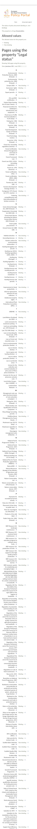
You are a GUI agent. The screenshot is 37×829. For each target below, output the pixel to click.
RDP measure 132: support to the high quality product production (11, 553)
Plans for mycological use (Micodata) (10, 510)
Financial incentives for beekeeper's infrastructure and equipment (10, 109)
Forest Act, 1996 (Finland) (12, 141)
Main (15, 22)
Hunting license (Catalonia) (12, 273)
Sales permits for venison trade (11, 739)
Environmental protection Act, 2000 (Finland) (11, 81)
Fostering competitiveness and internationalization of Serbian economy (10, 198)
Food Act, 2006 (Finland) (12, 126)
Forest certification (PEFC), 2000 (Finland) (11, 178)
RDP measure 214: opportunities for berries (11, 561)
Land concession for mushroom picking (10, 323)
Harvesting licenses (8, 238)
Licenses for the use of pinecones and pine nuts (10, 377)
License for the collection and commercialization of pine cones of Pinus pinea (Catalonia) (10, 368)
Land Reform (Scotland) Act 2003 (10, 318)
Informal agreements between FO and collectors (10, 293)
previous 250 (10, 66)
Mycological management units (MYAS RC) (11, 433)
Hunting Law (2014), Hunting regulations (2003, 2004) (11, 253)
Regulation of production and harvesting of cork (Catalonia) (9, 608)
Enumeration (20, 31)
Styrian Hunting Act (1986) (11, 807)
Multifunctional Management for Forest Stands (10, 418)
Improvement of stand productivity (10, 288)
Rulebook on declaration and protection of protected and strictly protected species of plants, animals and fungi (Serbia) (9, 689)
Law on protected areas (11, 362)
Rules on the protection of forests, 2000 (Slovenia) (10, 708)
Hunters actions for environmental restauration (11, 242)
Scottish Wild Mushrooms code (10, 756)
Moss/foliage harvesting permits (9, 413)
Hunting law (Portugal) (12, 258)
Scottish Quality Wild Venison (10, 752)
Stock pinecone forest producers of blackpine (10, 802)
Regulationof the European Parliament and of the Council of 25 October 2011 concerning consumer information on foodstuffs (9, 661)
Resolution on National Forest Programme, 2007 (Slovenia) (9, 680)
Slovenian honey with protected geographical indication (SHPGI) (10, 776)
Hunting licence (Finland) (12, 265)
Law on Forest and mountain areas (11, 340)
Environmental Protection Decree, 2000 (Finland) (9, 75)
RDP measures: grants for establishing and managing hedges (10, 567)
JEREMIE (11, 312)
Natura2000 (10, 466)
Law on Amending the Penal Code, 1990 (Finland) (10, 335)
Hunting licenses (9, 277)
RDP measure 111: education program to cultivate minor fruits (10, 541)
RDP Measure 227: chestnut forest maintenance (11, 534)
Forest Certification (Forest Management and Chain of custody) (10, 151)
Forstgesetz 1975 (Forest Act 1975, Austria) (9, 192)
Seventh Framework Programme (11, 771)
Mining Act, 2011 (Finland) (12, 402)
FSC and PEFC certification (12, 99)
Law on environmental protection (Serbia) (10, 344)
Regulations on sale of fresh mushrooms (10, 670)
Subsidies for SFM (9, 811)
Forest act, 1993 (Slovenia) (12, 168)
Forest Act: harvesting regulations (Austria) (9, 145)
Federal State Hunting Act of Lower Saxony (9, 103)
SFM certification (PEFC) (12, 735)
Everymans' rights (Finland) (11, 89)
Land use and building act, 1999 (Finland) (10, 327)
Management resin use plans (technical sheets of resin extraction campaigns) (10, 396)
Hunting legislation (8, 261)
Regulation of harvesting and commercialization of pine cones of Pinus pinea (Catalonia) (9, 601)
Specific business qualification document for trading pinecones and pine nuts (10, 783)
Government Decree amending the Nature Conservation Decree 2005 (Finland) (10, 218)
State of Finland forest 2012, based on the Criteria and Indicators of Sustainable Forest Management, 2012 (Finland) (9, 793)
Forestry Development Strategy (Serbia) (10, 188)
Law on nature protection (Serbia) (10, 357)
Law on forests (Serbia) (12, 349)
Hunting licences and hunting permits (10, 269)
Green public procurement (11, 224)
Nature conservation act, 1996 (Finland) (9, 484)
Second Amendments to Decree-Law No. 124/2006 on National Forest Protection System (9, 763)
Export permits (9, 92)
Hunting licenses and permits (10, 280)
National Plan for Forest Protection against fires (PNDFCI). (10, 461)
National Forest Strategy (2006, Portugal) (9, 452)
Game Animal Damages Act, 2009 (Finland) (10, 208)
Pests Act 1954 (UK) (8, 503)
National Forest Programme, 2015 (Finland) (11, 447)
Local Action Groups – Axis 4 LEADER (10, 382)
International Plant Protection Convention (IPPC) (10, 304)
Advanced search (27, 22)
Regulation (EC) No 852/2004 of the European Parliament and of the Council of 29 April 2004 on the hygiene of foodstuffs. (9, 590)
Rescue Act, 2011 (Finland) (12, 675)
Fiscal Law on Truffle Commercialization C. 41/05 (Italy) (10, 117)
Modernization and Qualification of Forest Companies (10, 407)
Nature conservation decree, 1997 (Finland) (11, 489)
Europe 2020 (10, 85)
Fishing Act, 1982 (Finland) (12, 122)
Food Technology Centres (12, 137)
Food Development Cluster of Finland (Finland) (11, 131)
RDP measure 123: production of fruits (10, 547)
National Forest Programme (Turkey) (9, 441)
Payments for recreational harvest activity (11, 498)
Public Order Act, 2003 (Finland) (10, 519)
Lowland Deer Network (13, 386)
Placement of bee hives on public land (10, 506)
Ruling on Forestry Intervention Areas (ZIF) (11, 726)
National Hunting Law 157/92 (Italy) (10, 456)
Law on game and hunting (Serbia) (11, 353)
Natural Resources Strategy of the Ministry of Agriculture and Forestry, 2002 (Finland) (10, 472)
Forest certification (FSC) (11, 173)
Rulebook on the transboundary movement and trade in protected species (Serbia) (10, 700)
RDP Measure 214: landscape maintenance (11, 528)
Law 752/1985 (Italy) (8, 330)
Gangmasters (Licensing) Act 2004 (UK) (9, 212)
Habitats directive (9, 235)
